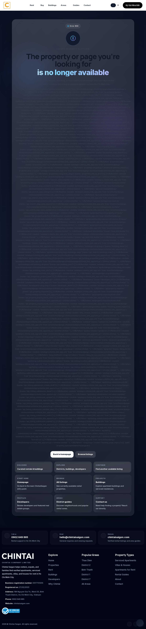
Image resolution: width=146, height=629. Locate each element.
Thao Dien (87, 560)
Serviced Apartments (125, 560)
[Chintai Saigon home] (7, 5)
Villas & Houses (122, 565)
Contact (87, 5)
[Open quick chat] (140, 623)
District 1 (86, 574)
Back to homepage (62, 454)
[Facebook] (129, 624)
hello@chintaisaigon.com (74, 537)
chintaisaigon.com (118, 537)
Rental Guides (122, 574)
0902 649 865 (19, 537)
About (118, 579)
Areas (65, 5)
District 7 (86, 579)
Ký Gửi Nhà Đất (133, 5)
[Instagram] (135, 624)
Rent (33, 5)
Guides (76, 5)
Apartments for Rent (125, 570)
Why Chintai (54, 584)
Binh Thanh (87, 570)
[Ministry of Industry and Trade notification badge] (23, 611)
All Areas (86, 584)
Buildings (52, 5)
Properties (53, 565)
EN (113, 5)
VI (118, 5)
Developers (54, 579)
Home (51, 560)
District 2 (86, 565)
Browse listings (85, 454)
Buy (42, 5)
